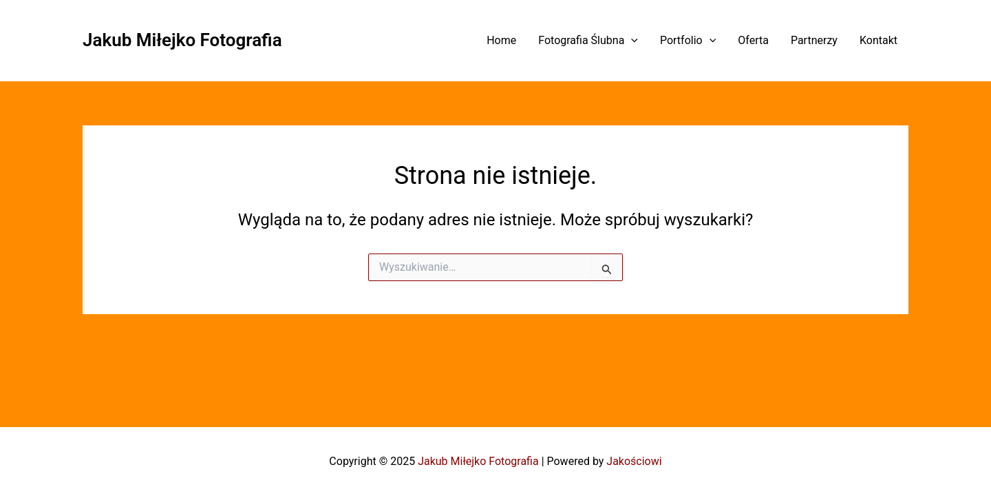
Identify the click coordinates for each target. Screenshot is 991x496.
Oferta (753, 40)
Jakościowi (633, 461)
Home (501, 40)
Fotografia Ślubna (588, 40)
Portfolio (688, 40)
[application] (631, 40)
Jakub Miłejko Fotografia (182, 40)
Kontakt (878, 40)
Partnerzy (814, 40)
